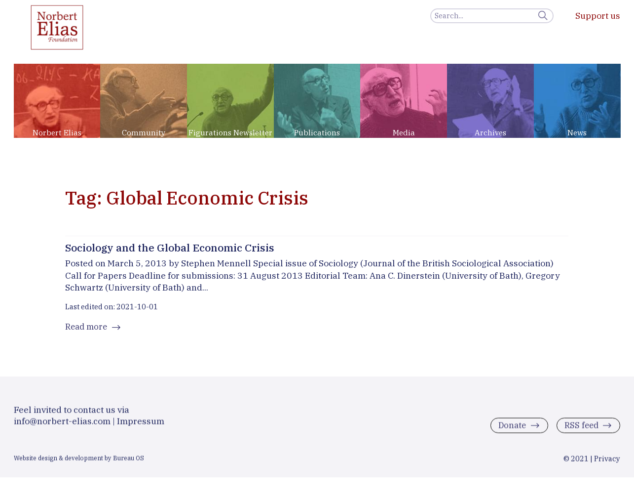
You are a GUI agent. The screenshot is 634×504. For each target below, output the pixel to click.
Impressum (140, 424)
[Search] (492, 15)
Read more (87, 328)
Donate (509, 429)
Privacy (607, 462)
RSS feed (580, 429)
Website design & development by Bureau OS (79, 461)
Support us (597, 15)
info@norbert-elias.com (62, 424)
